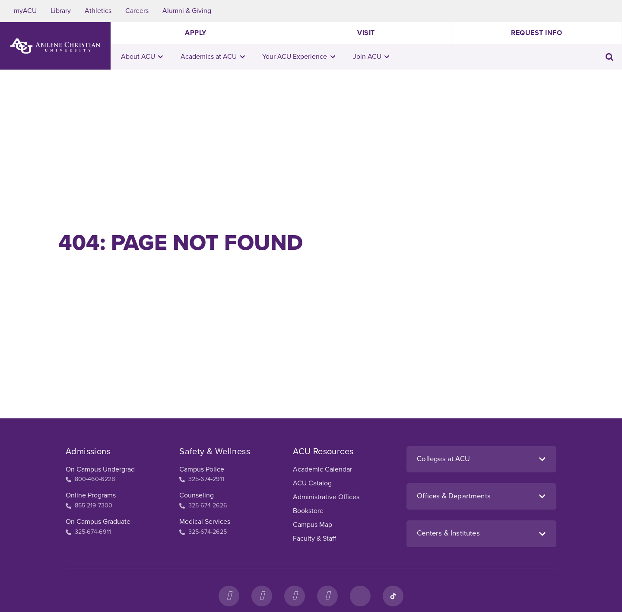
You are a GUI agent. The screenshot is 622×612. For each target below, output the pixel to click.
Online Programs (91, 495)
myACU (25, 10)
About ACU (142, 56)
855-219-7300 (89, 505)
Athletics (98, 10)
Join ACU (371, 56)
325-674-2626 (203, 505)
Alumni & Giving (186, 10)
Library (61, 10)
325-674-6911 (88, 532)
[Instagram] (261, 596)
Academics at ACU (213, 56)
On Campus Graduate (98, 521)
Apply (195, 33)
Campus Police (201, 469)
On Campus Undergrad (100, 469)
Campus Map (312, 524)
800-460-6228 (90, 479)
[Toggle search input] (609, 57)
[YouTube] (327, 596)
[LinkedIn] (360, 596)
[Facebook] (229, 596)
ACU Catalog (312, 483)
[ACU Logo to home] (55, 46)
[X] (294, 596)
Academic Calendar (322, 469)
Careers (137, 10)
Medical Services (204, 521)
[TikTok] (393, 596)
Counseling (196, 495)
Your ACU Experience (298, 56)
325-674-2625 (203, 532)
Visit (366, 33)
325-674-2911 (201, 479)
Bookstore (308, 511)
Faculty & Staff (314, 538)
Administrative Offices (326, 497)
